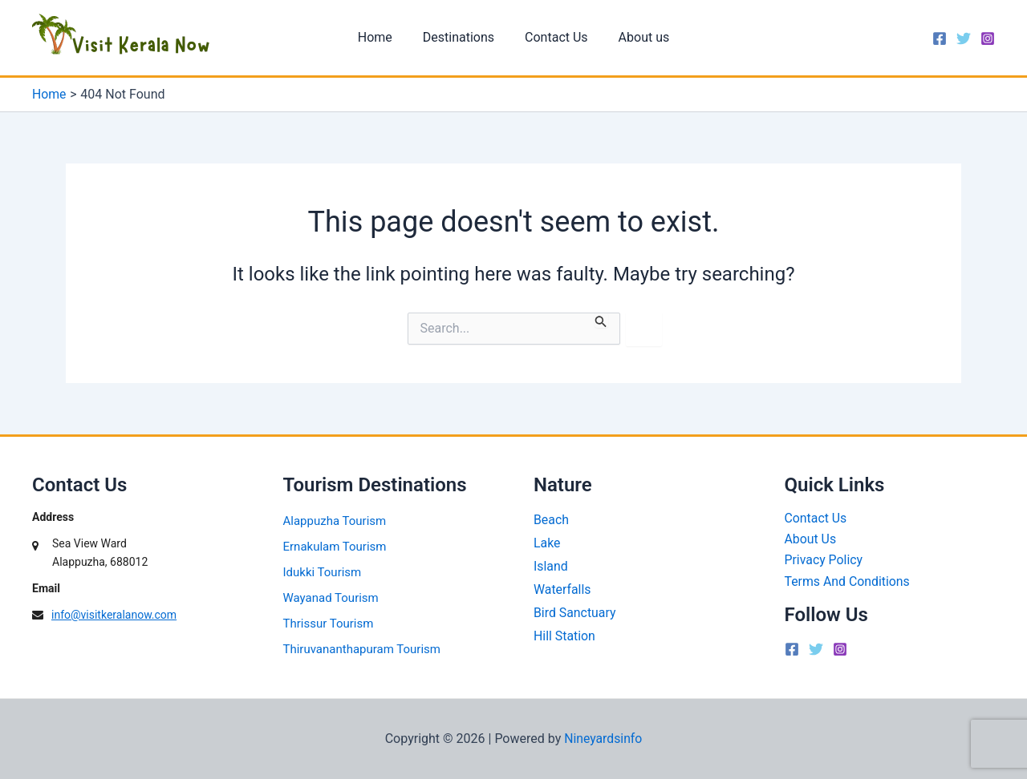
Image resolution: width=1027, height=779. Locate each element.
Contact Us (554, 37)
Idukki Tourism (322, 572)
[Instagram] (987, 38)
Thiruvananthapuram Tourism (361, 649)
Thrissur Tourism (328, 623)
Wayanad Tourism (331, 598)
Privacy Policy (824, 560)
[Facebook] (939, 38)
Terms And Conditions (848, 581)
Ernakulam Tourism (335, 546)
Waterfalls (562, 589)
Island (551, 566)
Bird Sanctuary (575, 612)
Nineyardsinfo (603, 738)
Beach (551, 519)
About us (637, 37)
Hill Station (565, 636)
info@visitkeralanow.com (114, 614)
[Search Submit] (601, 320)
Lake (547, 543)
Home (382, 37)
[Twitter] (963, 38)
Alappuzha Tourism (335, 521)
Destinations (461, 37)
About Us (811, 539)
